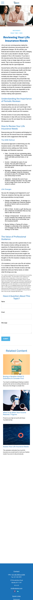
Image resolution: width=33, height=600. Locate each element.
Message (4, 323)
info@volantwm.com (16, 588)
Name (3, 301)
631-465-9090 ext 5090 (18, 574)
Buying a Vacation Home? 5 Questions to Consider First (13, 377)
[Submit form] (5, 339)
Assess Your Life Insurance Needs (16, 447)
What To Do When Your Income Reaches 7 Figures (14, 414)
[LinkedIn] (18, 591)
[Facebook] (15, 591)
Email (3, 312)
